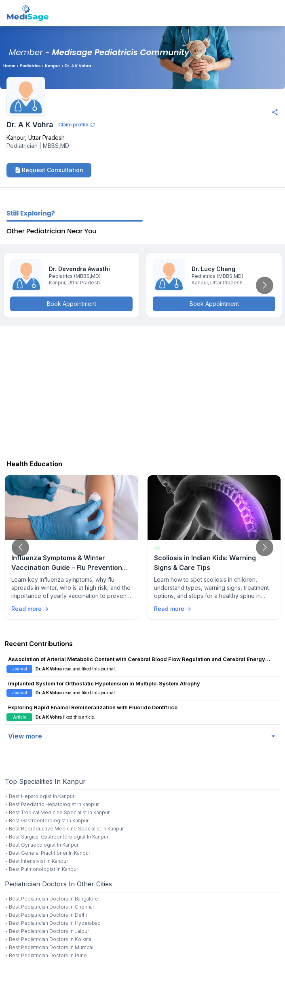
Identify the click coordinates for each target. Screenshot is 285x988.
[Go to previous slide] (20, 547)
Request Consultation (49, 169)
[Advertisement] (142, 391)
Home (9, 66)
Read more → (30, 608)
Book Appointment (71, 303)
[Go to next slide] (264, 285)
